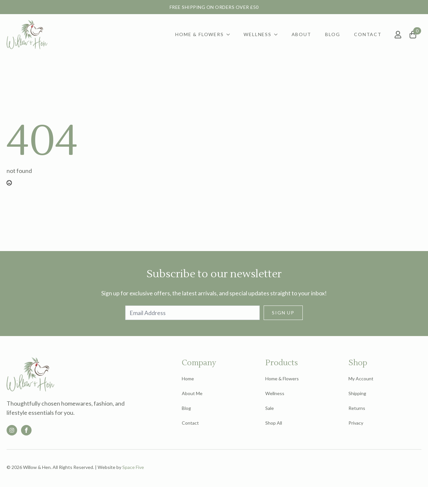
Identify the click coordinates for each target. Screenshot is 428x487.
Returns (356, 408)
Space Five (133, 467)
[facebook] (26, 430)
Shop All (273, 423)
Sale (269, 408)
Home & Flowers (199, 34)
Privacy (355, 423)
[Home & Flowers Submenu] (229, 34)
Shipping (357, 393)
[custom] (12, 430)
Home (188, 378)
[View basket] (415, 34)
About (301, 34)
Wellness (257, 34)
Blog (332, 34)
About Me (192, 393)
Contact (368, 34)
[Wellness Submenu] (277, 34)
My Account (360, 378)
